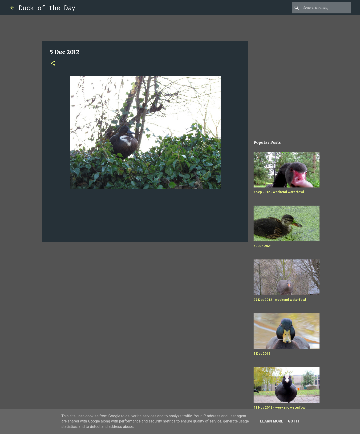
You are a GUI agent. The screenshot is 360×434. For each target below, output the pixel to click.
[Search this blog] (326, 7)
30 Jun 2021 (263, 246)
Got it (293, 421)
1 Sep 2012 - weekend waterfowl (279, 192)
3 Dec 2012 (262, 353)
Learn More (271, 421)
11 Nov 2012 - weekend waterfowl (280, 407)
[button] (53, 63)
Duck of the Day (47, 8)
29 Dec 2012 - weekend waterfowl (280, 300)
